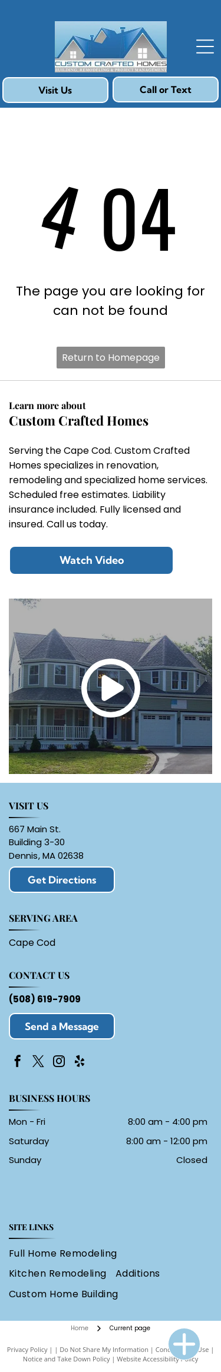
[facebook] (18, 1062)
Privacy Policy (27, 1349)
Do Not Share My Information (104, 1349)
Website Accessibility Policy (157, 1358)
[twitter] (38, 1062)
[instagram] (59, 1062)
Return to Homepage (111, 357)
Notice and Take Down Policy (66, 1358)
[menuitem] (67, 1254)
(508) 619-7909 (45, 999)
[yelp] (79, 1062)
